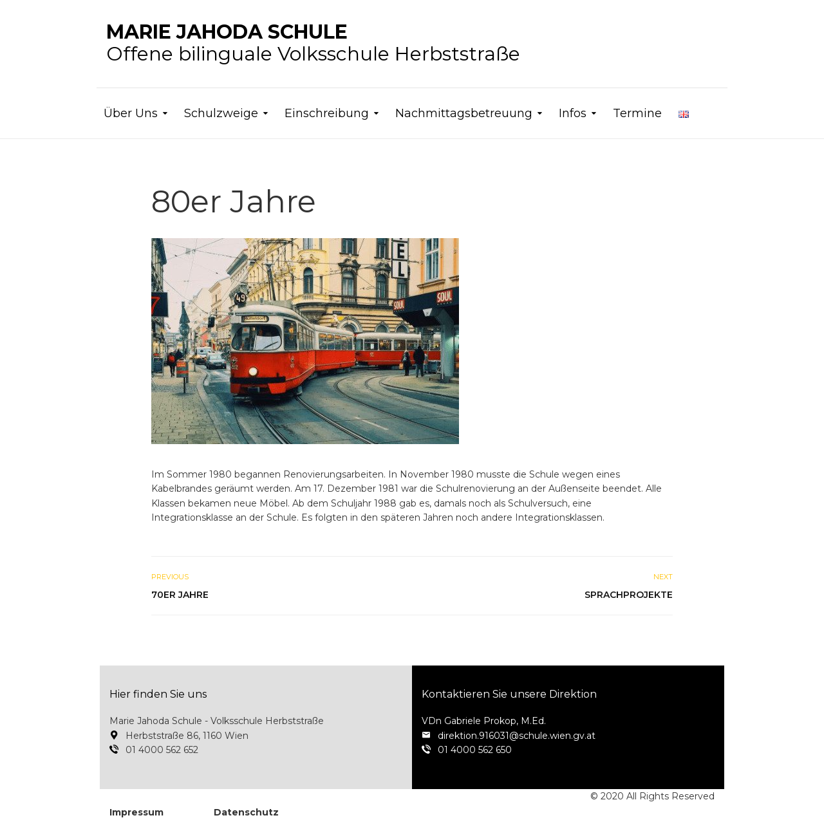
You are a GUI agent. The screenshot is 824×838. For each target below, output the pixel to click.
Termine (637, 113)
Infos (572, 113)
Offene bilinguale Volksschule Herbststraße (313, 43)
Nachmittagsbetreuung (463, 113)
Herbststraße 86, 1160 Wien (187, 735)
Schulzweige (221, 113)
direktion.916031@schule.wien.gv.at (516, 735)
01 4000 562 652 (162, 750)
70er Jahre (180, 595)
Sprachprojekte (629, 595)
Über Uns (131, 113)
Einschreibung (327, 113)
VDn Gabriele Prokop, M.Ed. (484, 721)
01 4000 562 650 (475, 750)
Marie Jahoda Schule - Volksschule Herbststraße (216, 721)
